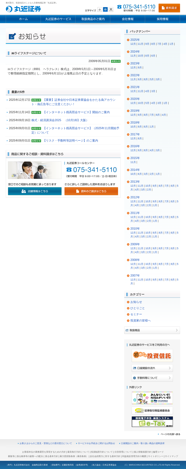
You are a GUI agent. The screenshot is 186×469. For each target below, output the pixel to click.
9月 (147, 43)
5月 (152, 79)
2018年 (135, 122)
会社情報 (127, 19)
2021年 (135, 87)
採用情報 (162, 19)
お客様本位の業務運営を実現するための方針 (44, 452)
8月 (153, 43)
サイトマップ (171, 456)
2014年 (135, 169)
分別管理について (123, 452)
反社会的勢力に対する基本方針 (105, 456)
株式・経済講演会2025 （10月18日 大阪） (60, 120)
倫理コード (158, 452)
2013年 (135, 181)
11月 (140, 43)
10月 (140, 55)
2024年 (135, 51)
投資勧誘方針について (102, 452)
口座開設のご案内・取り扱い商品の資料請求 (143, 443)
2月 (152, 173)
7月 (159, 43)
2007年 (135, 275)
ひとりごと (137, 308)
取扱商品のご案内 (93, 19)
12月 (133, 43)
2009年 (135, 244)
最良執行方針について (78, 452)
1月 (171, 43)
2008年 (135, 259)
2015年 (135, 158)
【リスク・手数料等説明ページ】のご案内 (70, 140)
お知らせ (136, 301)
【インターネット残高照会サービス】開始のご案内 (76, 112)
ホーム (23, 19)
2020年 (135, 98)
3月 (158, 79)
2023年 (135, 63)
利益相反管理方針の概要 (134, 456)
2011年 (135, 212)
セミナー (136, 314)
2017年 (135, 134)
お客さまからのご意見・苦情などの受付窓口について (46, 443)
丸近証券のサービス (58, 19)
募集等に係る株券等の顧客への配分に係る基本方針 (33, 456)
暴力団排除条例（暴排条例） (74, 456)
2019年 (135, 110)
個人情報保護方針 (142, 452)
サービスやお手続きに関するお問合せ (96, 443)
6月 (153, 55)
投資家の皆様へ (140, 320)
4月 (165, 43)
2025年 (135, 39)
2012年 (135, 197)
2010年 (135, 228)
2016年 (135, 146)
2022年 (135, 75)
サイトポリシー (155, 456)
